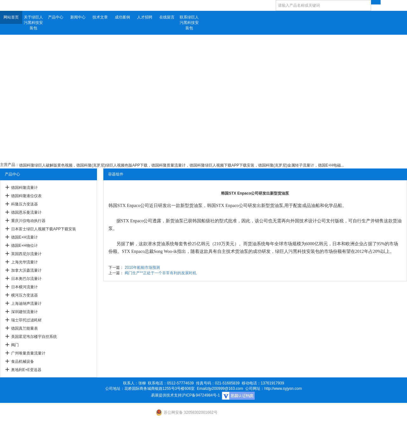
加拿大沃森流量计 (26, 270)
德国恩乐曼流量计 (26, 212)
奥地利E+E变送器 (26, 370)
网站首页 (11, 17)
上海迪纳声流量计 (26, 303)
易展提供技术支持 (166, 395)
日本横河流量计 (24, 287)
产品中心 (55, 17)
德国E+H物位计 (24, 245)
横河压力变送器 (24, 295)
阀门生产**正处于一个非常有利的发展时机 (160, 273)
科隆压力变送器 (24, 204)
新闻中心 (78, 17)
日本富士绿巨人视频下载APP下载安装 (43, 229)
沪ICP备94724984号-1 (201, 395)
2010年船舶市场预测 (142, 267)
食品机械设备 (22, 361)
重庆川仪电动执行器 (28, 220)
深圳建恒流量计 (24, 312)
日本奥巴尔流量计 (26, 278)
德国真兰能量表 (24, 328)
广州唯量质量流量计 (28, 353)
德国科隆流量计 (24, 187)
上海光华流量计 (24, 262)
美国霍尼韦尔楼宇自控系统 (34, 336)
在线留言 (167, 17)
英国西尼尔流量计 (26, 254)
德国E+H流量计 (24, 237)
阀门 (15, 345)
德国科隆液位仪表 (26, 196)
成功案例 (122, 17)
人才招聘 (144, 17)
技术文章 (100, 17)
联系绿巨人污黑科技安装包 (189, 22)
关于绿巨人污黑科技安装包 (33, 22)
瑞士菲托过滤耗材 (26, 320)
